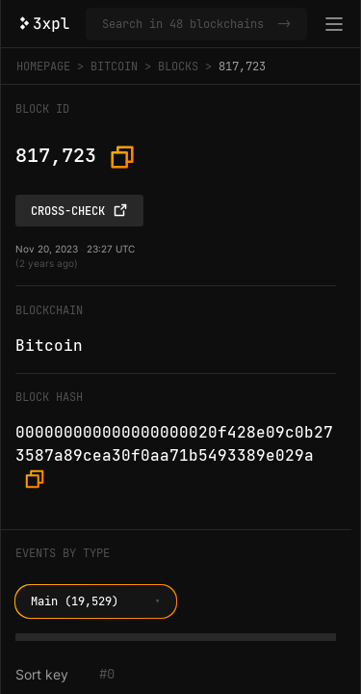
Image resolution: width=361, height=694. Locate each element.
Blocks (178, 66)
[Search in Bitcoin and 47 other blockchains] (186, 24)
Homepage (43, 66)
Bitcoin (114, 66)
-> (284, 24)
